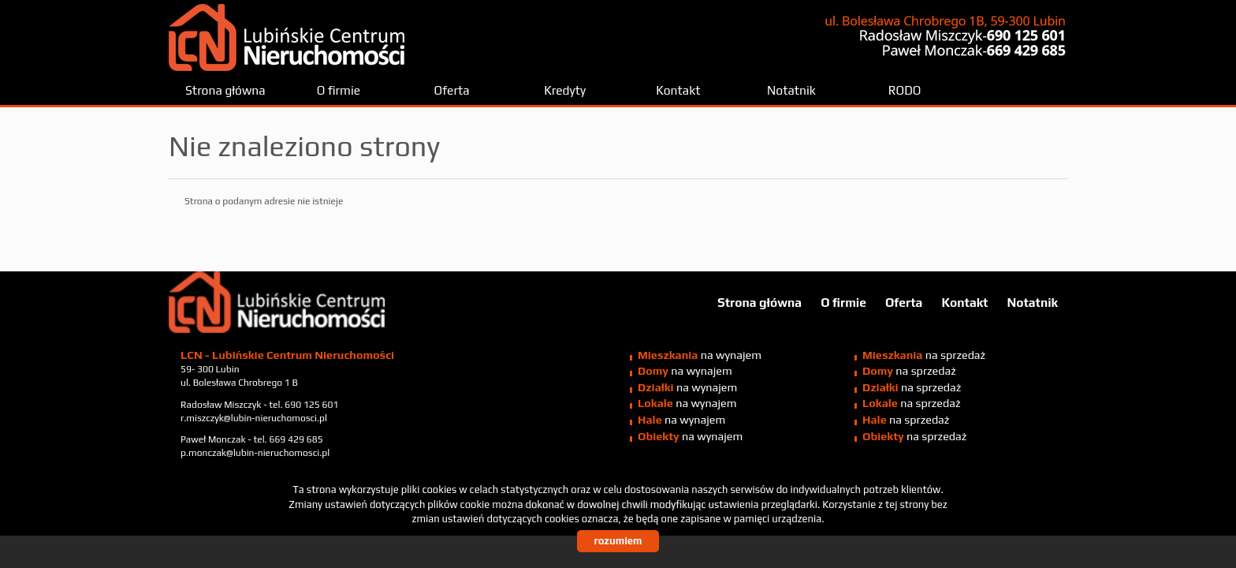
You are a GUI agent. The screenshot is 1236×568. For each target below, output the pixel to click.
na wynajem (699, 355)
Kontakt (678, 90)
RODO (904, 90)
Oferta (452, 90)
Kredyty (565, 90)
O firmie (338, 90)
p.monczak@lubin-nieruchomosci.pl (255, 452)
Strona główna (225, 90)
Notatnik (791, 90)
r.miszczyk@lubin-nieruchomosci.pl (254, 418)
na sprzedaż (923, 355)
